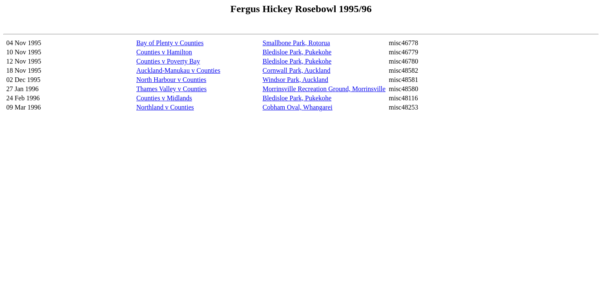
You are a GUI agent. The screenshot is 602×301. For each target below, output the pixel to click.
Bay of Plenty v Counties (170, 42)
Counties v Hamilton (164, 52)
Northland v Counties (165, 107)
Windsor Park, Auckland (295, 79)
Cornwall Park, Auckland (296, 70)
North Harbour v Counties (171, 79)
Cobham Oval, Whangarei (297, 107)
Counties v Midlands (164, 98)
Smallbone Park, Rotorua (296, 42)
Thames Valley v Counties (171, 88)
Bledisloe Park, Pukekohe (297, 52)
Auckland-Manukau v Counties (178, 70)
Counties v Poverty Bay (168, 61)
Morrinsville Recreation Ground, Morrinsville (324, 88)
